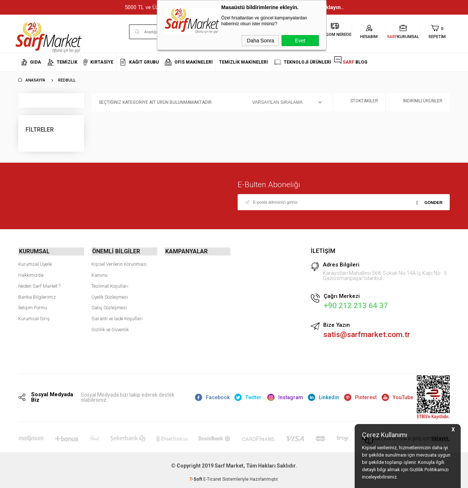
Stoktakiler (359, 102)
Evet (300, 40)
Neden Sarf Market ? (39, 285)
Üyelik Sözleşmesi (109, 296)
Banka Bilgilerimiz (37, 296)
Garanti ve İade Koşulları (117, 318)
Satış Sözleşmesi (109, 307)
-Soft (196, 478)
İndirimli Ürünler (417, 102)
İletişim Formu (32, 307)
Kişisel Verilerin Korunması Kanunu (119, 269)
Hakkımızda (31, 274)
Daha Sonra (260, 40)
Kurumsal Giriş (34, 318)
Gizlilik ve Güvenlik (110, 329)
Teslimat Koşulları (109, 285)
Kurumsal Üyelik (35, 263)
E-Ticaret (212, 478)
